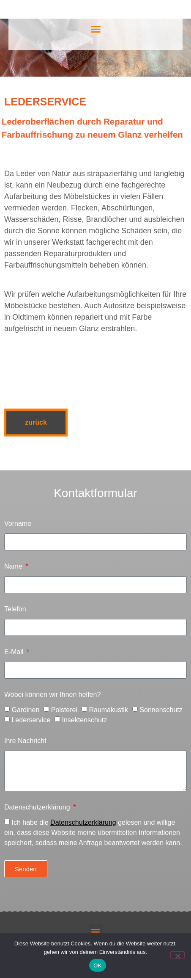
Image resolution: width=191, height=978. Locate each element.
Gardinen (25, 709)
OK (97, 965)
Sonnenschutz (160, 709)
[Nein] (177, 955)
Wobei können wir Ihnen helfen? (52, 694)
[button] (95, 29)
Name (14, 566)
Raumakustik (108, 709)
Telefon (15, 609)
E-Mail (14, 652)
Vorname (17, 523)
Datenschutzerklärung (38, 807)
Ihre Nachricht (25, 741)
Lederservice (30, 720)
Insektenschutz (84, 720)
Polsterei (64, 709)
